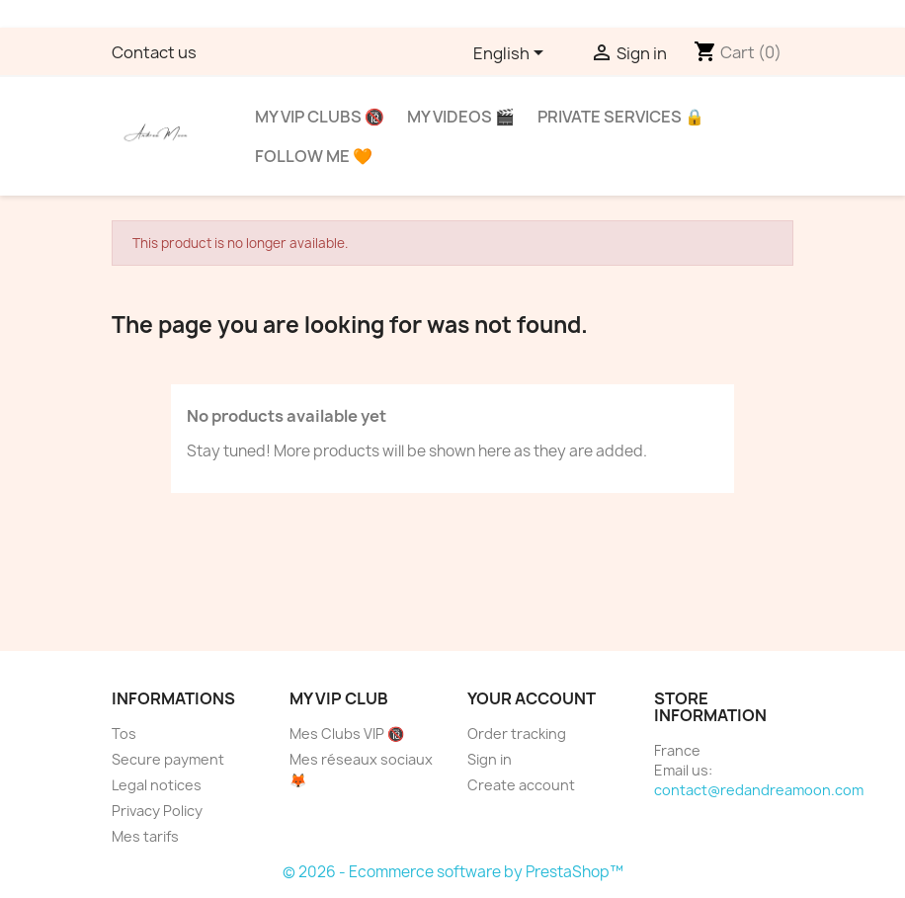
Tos (124, 733)
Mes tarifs (145, 836)
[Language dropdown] (511, 54)
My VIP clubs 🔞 (319, 116)
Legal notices (157, 785)
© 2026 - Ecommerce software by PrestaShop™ (453, 871)
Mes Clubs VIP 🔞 (346, 733)
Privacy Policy (157, 810)
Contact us (154, 52)
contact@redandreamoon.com (759, 789)
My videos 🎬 (461, 116)
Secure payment (168, 759)
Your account (531, 698)
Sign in (489, 759)
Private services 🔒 (620, 116)
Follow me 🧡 (313, 156)
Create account (521, 785)
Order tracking (516, 733)
